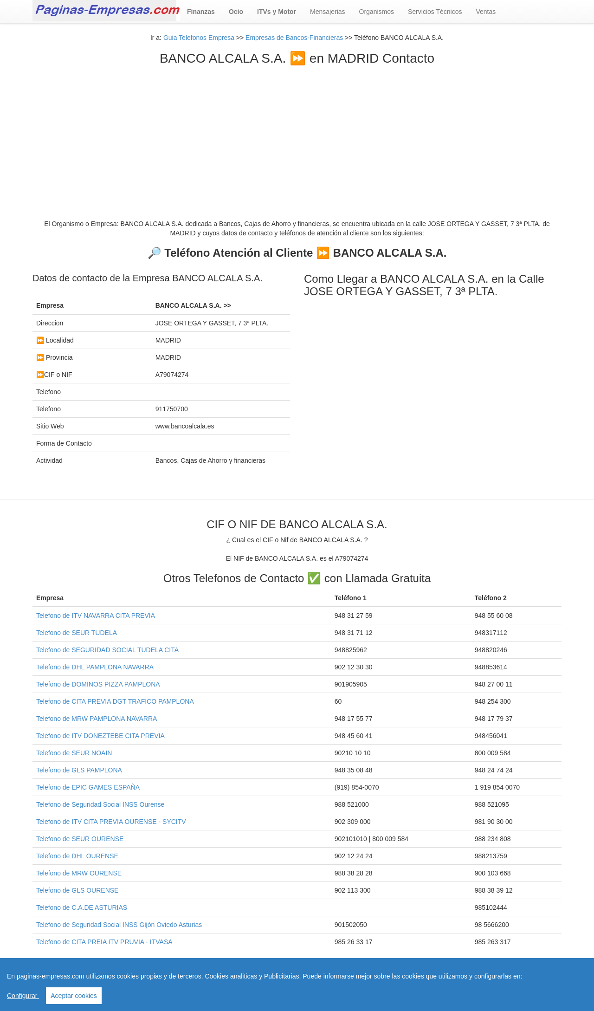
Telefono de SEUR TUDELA (76, 632)
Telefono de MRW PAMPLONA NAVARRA (96, 718)
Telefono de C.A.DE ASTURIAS (81, 907)
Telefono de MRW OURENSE (79, 873)
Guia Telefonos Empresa (198, 37)
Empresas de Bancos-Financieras (294, 37)
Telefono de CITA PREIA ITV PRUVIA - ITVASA (104, 942)
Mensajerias (327, 11)
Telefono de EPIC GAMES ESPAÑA (88, 787)
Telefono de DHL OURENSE (77, 856)
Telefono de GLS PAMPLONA (79, 770)
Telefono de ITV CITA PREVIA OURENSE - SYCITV (111, 821)
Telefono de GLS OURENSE (77, 890)
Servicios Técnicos (435, 11)
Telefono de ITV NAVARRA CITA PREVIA (95, 615)
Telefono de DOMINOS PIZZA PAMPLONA (98, 684)
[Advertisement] (297, 136)
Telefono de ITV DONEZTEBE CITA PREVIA (100, 735)
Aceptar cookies (74, 995)
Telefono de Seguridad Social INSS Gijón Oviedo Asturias (119, 924)
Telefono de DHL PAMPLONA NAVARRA (95, 667)
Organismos (376, 11)
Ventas (486, 11)
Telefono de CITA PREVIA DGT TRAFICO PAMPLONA (115, 701)
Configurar (23, 995)
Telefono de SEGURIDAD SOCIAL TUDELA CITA (107, 650)
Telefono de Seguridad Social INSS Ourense (100, 804)
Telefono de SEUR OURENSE (79, 838)
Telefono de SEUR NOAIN (74, 753)
